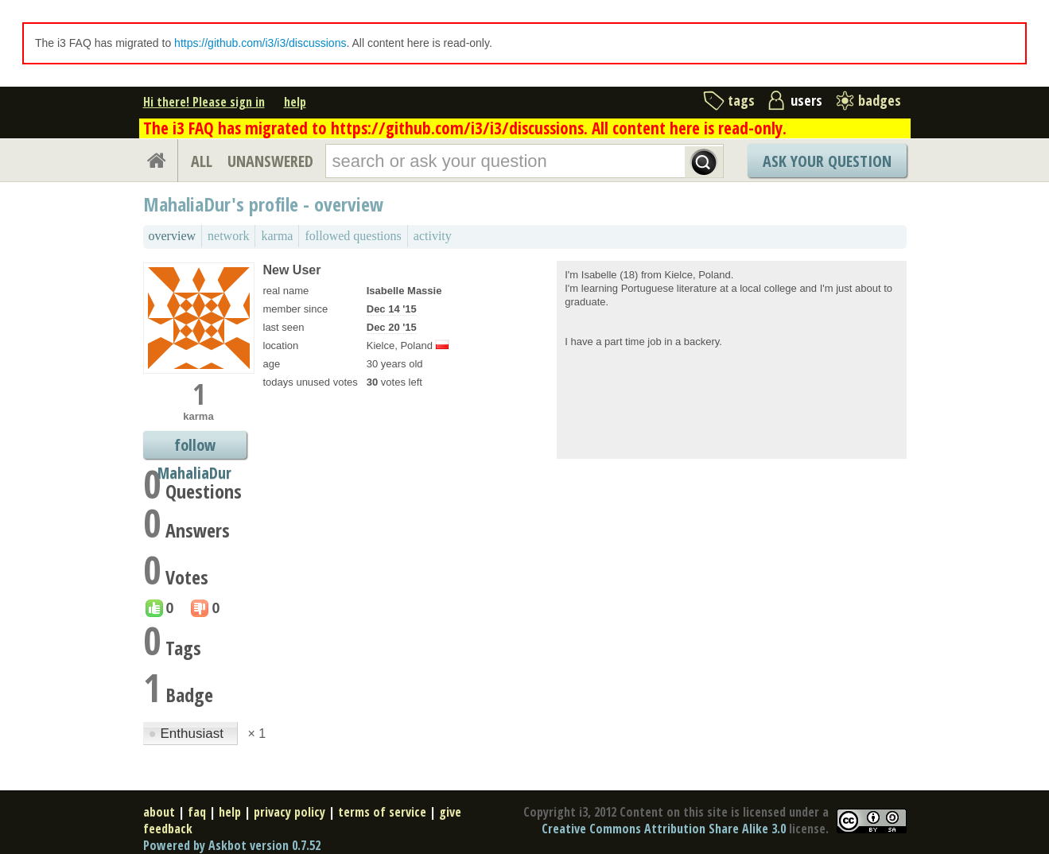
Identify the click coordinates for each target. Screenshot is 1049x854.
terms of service (382, 812)
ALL (201, 161)
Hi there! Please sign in (204, 102)
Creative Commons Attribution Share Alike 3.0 (664, 828)
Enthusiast (188, 733)
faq (197, 812)
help (295, 102)
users (806, 100)
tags (741, 100)
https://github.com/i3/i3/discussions (260, 43)
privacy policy (289, 812)
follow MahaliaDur (194, 446)
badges (879, 100)
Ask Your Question (827, 161)
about (159, 812)
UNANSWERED (270, 161)
